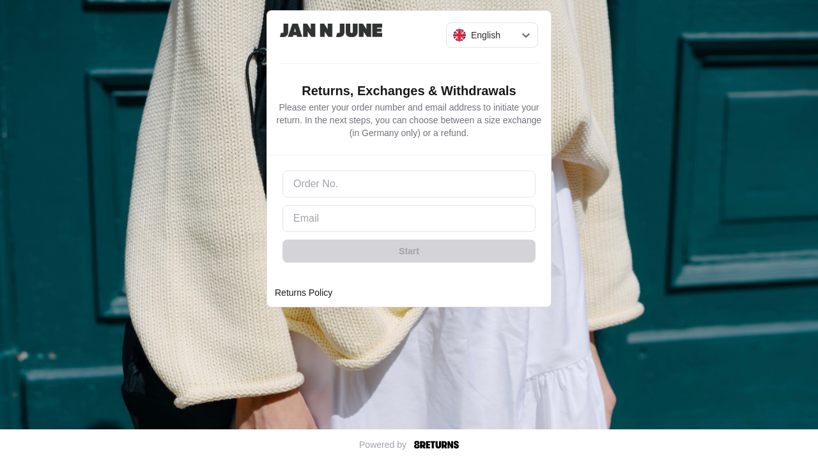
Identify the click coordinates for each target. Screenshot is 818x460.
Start (409, 251)
